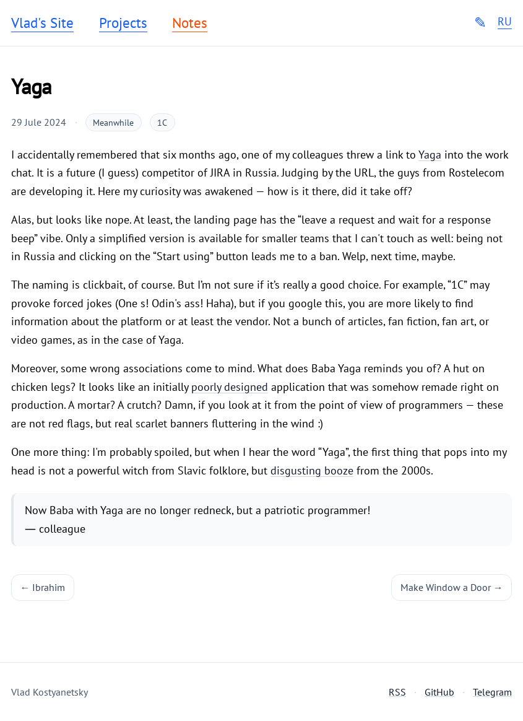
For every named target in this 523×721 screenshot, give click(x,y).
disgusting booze (311, 470)
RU (505, 21)
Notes (189, 23)
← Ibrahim (43, 587)
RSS (397, 692)
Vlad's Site (42, 23)
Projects (123, 23)
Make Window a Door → (451, 587)
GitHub (439, 692)
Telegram (492, 692)
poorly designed (229, 387)
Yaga (429, 154)
